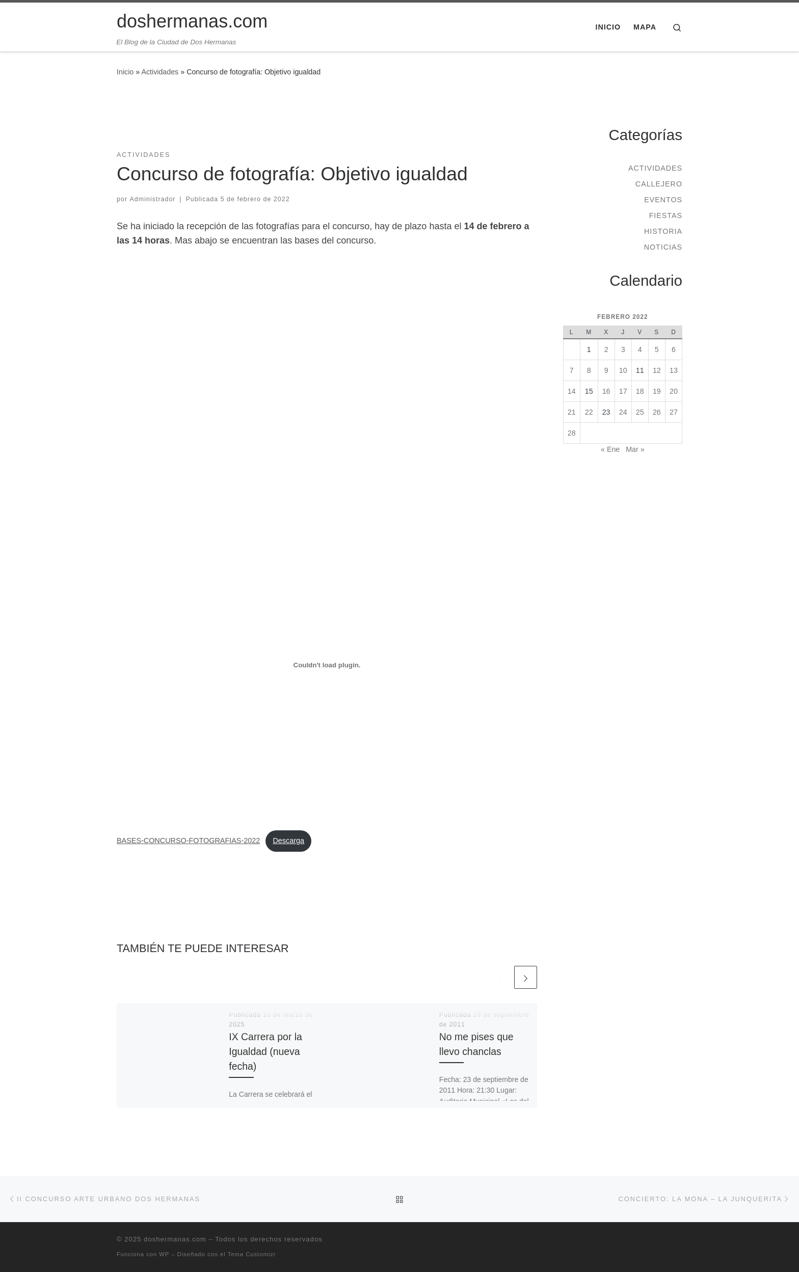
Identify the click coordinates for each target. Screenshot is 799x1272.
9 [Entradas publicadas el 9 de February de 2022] (606, 370)
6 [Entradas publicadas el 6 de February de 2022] (674, 349)
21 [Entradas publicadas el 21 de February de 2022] (572, 412)
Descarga (288, 840)
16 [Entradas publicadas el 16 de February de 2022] (606, 391)
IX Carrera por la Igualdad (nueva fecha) (265, 1051)
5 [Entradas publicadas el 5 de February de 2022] (657, 349)
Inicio (125, 72)
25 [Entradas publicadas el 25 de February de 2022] (640, 412)
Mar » (635, 449)
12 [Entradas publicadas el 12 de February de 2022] (657, 370)
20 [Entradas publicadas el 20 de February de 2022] (674, 391)
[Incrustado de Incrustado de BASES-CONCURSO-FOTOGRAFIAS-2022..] (327, 665)
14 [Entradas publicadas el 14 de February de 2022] (572, 391)
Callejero (658, 184)
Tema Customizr (252, 1254)
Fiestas (665, 215)
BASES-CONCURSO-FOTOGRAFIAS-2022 (188, 840)
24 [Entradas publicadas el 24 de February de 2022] (623, 412)
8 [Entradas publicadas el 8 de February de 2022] (589, 370)
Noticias (663, 247)
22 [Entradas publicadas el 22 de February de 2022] (589, 412)
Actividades (159, 72)
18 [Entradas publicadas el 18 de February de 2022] (640, 391)
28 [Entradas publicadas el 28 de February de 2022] (572, 433)
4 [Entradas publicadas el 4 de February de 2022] (640, 349)
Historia (663, 231)
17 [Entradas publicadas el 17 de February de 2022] (623, 391)
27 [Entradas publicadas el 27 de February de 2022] (674, 412)
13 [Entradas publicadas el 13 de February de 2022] (674, 370)
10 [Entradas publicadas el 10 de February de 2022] (623, 370)
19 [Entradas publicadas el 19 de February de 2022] (657, 391)
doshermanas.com (175, 1239)
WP (164, 1254)
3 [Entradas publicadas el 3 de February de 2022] (623, 349)
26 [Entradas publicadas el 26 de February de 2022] (657, 412)
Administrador (153, 199)
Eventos (663, 200)
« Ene (610, 449)
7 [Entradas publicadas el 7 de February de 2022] (572, 370)
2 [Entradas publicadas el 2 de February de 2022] (606, 349)
